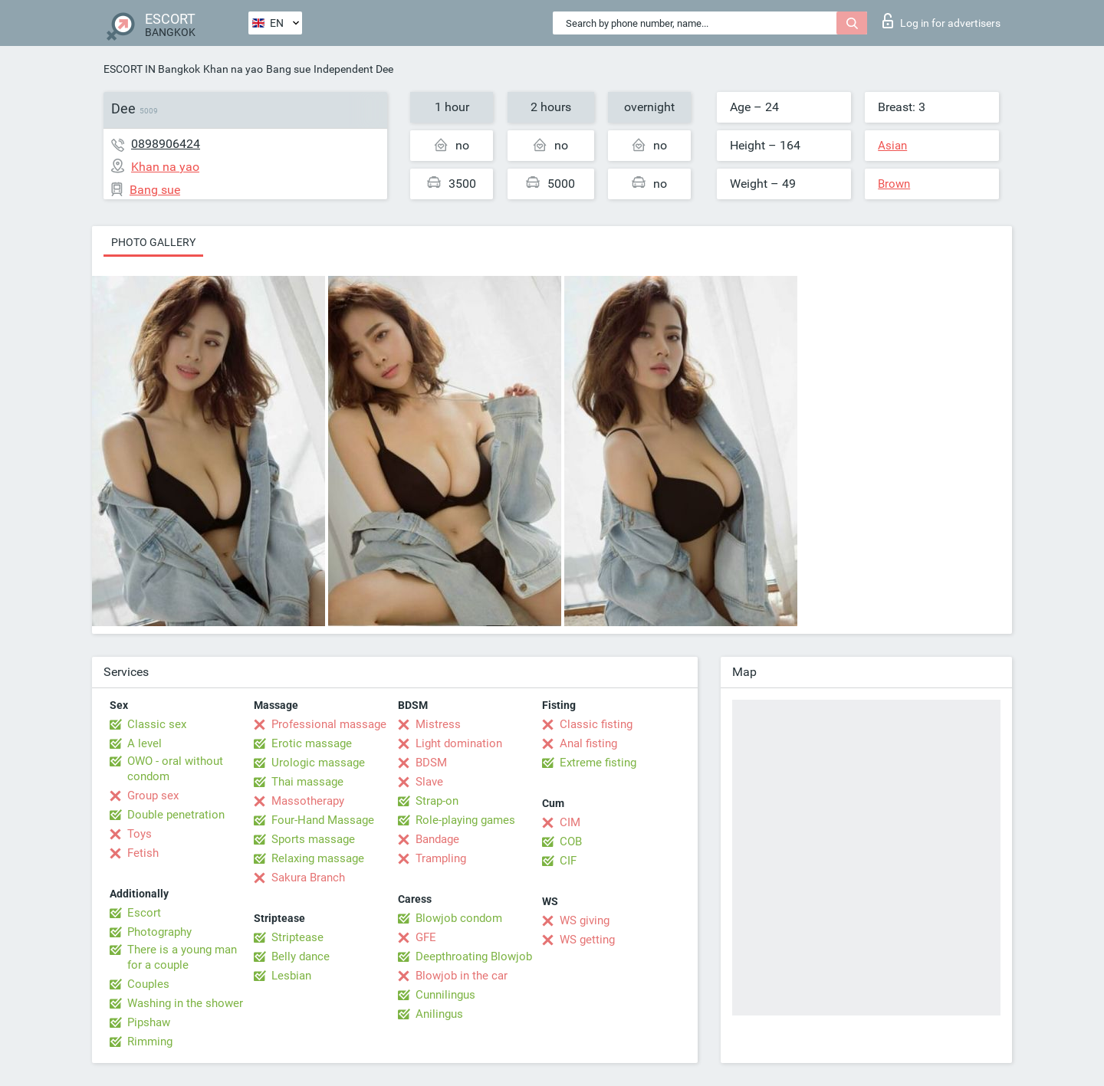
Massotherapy (307, 801)
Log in (941, 20)
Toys (139, 834)
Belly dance (300, 956)
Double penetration (176, 815)
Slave (429, 782)
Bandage (437, 839)
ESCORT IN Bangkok (152, 69)
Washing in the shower (185, 1003)
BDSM (431, 762)
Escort (144, 913)
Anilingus (439, 1014)
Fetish (143, 853)
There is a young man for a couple (182, 957)
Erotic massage (311, 743)
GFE (426, 937)
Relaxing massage (317, 858)
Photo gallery (153, 242)
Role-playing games (465, 820)
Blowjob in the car (462, 976)
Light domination (459, 743)
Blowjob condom (459, 918)
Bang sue (288, 69)
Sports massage (313, 839)
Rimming (149, 1041)
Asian (892, 146)
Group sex (153, 795)
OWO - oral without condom (175, 768)
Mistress (438, 724)
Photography (159, 932)
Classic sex (156, 724)
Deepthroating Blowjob (474, 956)
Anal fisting (588, 743)
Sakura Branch (308, 877)
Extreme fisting (598, 762)
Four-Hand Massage (322, 820)
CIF (568, 861)
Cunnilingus (445, 995)
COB (571, 841)
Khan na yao (233, 69)
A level (144, 743)
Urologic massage (318, 762)
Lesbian (291, 976)
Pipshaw (148, 1022)
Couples (148, 984)
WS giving (585, 920)
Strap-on (437, 801)
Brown (894, 184)
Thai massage (307, 782)
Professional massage (328, 724)
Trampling (441, 858)
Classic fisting (596, 724)
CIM (570, 822)
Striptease (297, 937)
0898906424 (165, 143)
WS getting (587, 940)
